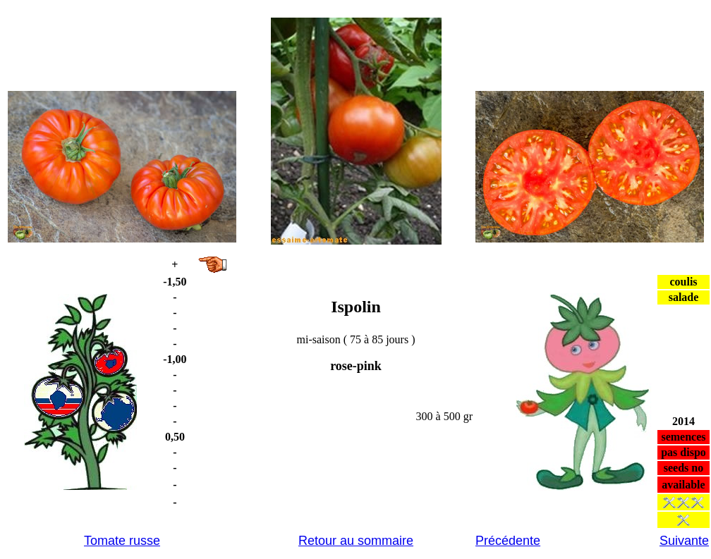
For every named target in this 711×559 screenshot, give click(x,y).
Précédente (507, 541)
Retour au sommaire (355, 541)
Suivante (684, 541)
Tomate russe (122, 541)
